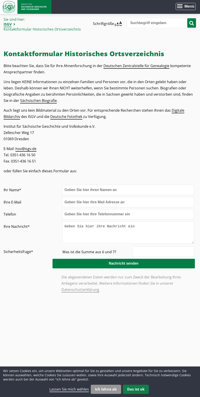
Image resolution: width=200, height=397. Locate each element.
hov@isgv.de (25, 148)
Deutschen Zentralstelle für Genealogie (136, 65)
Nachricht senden (128, 267)
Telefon (10, 214)
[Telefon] (128, 214)
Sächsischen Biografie (38, 100)
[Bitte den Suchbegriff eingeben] (161, 23)
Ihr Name (12, 189)
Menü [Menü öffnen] (189, 6)
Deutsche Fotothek (66, 116)
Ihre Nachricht (17, 226)
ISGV (8, 24)
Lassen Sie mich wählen (69, 389)
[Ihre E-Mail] (128, 202)
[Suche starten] (191, 23)
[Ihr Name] (128, 190)
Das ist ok (136, 389)
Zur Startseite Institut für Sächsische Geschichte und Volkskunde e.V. (25, 7)
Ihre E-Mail (12, 202)
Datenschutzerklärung (80, 293)
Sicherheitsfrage (18, 255)
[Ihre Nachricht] (128, 234)
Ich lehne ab (106, 389)
